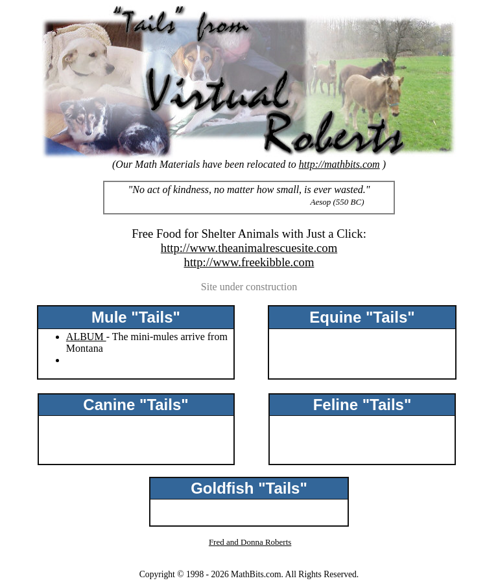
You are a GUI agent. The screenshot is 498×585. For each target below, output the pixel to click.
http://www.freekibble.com (249, 262)
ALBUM (86, 336)
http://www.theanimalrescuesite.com (249, 248)
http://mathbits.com (339, 164)
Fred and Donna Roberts (250, 542)
